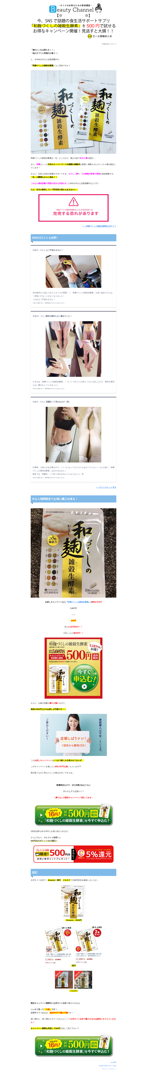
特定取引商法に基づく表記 (107, 1066)
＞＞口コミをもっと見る (106, 487)
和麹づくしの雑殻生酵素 (78, 602)
